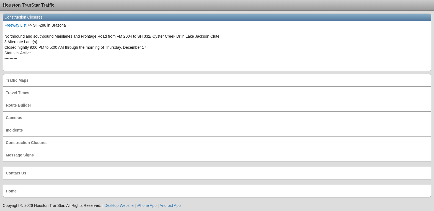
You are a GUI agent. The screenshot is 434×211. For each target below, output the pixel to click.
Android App (170, 205)
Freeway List (15, 25)
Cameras (14, 117)
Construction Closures (27, 142)
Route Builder (18, 105)
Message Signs (20, 155)
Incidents (14, 130)
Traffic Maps (17, 80)
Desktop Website (119, 205)
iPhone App (147, 205)
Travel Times (17, 93)
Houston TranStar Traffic (29, 5)
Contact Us (16, 173)
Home (11, 191)
